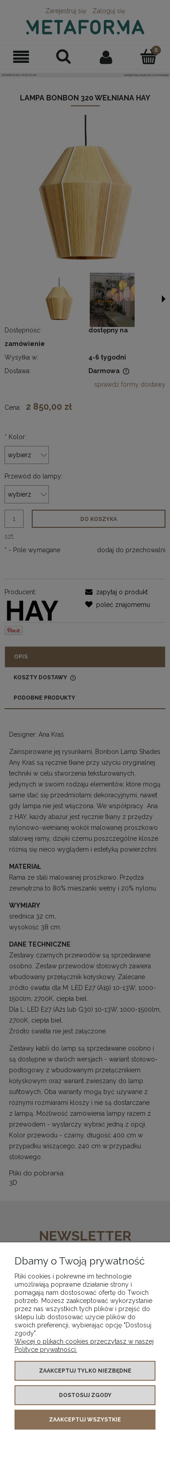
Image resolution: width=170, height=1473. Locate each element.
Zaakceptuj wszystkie (85, 1419)
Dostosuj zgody (85, 1395)
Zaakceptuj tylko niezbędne (85, 1371)
